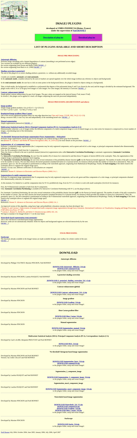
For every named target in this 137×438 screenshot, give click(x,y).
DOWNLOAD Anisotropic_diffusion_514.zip (69, 267)
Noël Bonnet (5, 432)
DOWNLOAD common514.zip (68, 269)
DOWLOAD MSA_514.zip (68, 344)
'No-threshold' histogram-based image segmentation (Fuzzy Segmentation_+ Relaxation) (33, 137)
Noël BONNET (79, 30)
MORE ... (42, 65)
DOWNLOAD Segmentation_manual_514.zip (68, 328)
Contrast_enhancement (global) (12, 92)
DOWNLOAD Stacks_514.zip (68, 424)
